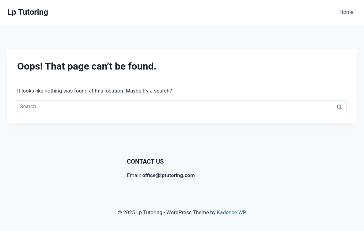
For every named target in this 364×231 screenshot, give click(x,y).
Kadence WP (231, 212)
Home (346, 12)
